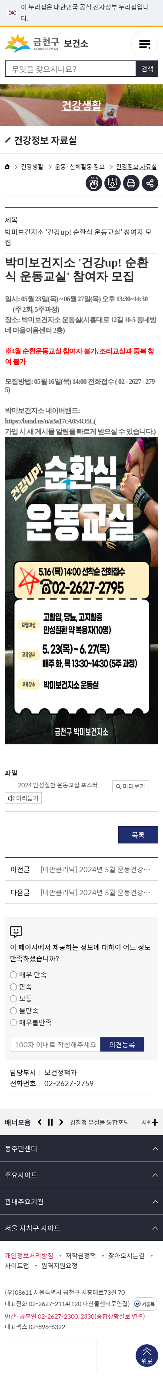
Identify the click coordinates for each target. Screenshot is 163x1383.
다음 (61, 1122)
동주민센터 (21, 1148)
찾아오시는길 (126, 1256)
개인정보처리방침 (29, 1256)
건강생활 (32, 166)
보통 (25, 998)
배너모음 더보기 (155, 1122)
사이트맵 (17, 1266)
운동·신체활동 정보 (80, 166)
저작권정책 (81, 1256)
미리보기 (130, 786)
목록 (138, 835)
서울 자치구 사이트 (32, 1228)
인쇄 (131, 183)
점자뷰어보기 (94, 183)
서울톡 (148, 1304)
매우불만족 (35, 1022)
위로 (147, 1361)
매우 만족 (33, 974)
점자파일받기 (112, 183)
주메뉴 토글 (144, 43)
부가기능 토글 (150, 183)
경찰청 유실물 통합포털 (99, 1122)
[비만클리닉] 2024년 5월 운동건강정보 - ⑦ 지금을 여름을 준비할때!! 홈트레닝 (97, 892)
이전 (39, 1122)
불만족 (29, 1010)
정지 (50, 1122)
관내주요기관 (24, 1201)
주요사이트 (21, 1175)
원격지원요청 (59, 1266)
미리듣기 (23, 797)
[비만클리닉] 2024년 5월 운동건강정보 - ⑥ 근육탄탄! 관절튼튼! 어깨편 (97, 869)
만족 (25, 986)
